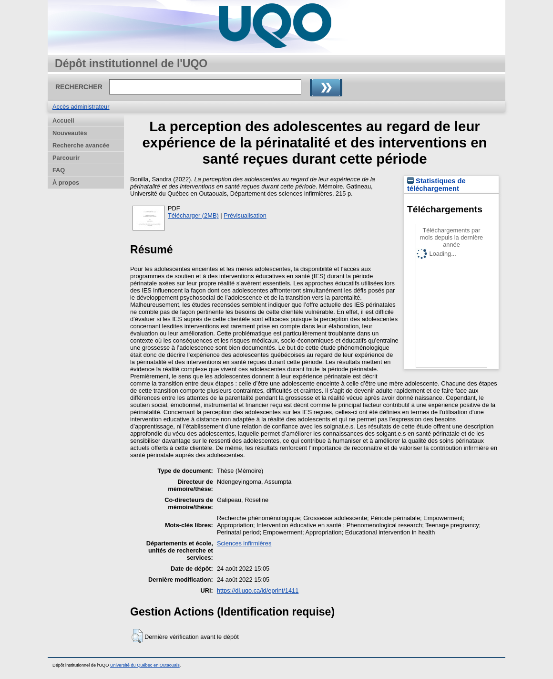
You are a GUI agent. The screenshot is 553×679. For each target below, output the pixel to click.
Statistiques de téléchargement (436, 184)
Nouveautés (69, 132)
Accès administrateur (80, 106)
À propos (65, 182)
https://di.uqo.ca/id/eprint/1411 (257, 590)
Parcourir (66, 157)
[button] (137, 636)
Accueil (63, 120)
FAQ (58, 170)
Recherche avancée (81, 145)
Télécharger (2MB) (193, 215)
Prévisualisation (245, 215)
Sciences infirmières (244, 543)
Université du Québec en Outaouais (145, 665)
